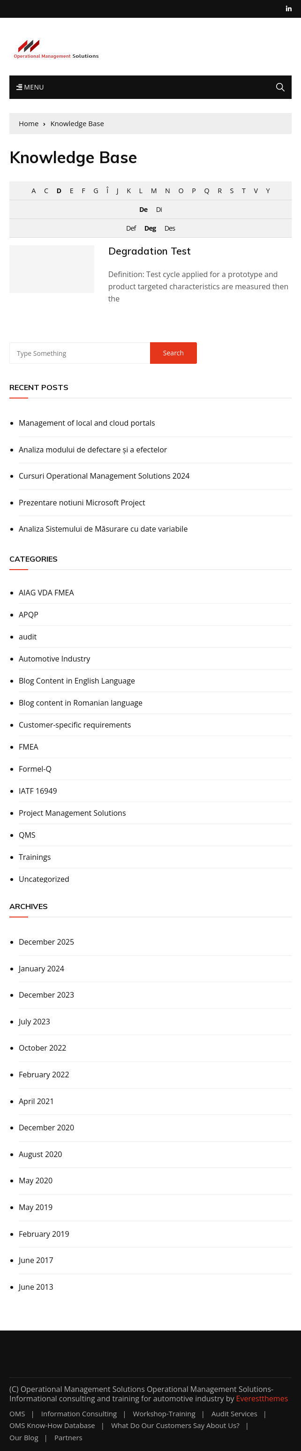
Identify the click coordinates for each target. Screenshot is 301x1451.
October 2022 (43, 1048)
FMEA (28, 747)
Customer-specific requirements (75, 725)
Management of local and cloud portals (87, 423)
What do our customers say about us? (175, 1425)
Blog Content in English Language (77, 680)
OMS (17, 1413)
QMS (27, 835)
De (143, 209)
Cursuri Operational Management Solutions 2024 (104, 476)
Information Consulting (79, 1413)
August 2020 (40, 1154)
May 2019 (36, 1207)
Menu (30, 87)
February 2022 (44, 1074)
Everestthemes (262, 1398)
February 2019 (44, 1234)
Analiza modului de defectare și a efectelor (93, 449)
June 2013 (36, 1287)
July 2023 (34, 1021)
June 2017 (36, 1260)
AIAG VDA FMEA (46, 592)
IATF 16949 (38, 791)
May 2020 (36, 1180)
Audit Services (234, 1413)
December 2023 (46, 995)
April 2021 (36, 1101)
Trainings (35, 857)
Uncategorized (44, 879)
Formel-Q (35, 769)
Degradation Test (149, 251)
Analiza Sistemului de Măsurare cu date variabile (103, 529)
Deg (150, 228)
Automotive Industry (54, 658)
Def (130, 228)
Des (170, 228)
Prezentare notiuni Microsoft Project (82, 502)
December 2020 (46, 1127)
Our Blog (23, 1437)
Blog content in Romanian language (81, 703)
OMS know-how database (52, 1425)
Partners (68, 1437)
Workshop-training (164, 1413)
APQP (28, 614)
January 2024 (41, 968)
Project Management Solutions (72, 813)
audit (28, 636)
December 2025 (46, 942)
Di (159, 209)
